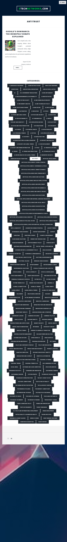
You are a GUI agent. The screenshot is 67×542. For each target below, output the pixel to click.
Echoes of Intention (15, 253)
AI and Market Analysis (23, 103)
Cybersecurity (50, 242)
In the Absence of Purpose (32, 297)
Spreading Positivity (15, 370)
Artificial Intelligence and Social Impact (33, 202)
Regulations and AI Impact (24, 356)
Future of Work (50, 279)
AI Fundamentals (37, 118)
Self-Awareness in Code (49, 363)
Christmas (17, 235)
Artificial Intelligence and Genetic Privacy (33, 191)
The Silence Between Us (50, 396)
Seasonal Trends (16, 363)
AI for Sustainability (21, 118)
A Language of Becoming (16, 85)
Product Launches (52, 348)
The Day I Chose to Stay (44, 378)
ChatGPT (52, 231)
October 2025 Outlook (20, 337)
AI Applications (49, 107)
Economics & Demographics (33, 253)
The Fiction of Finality (42, 381)
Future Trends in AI (19, 282)
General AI (51, 282)
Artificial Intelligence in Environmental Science (33, 213)
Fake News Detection (50, 275)
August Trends (51, 228)
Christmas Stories (30, 235)
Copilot (52, 239)
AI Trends (15, 151)
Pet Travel (53, 341)
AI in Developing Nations (36, 122)
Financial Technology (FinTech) (21, 279)
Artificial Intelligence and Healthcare (33, 195)
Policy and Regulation (44, 345)
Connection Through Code (38, 239)
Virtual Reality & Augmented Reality (26, 414)
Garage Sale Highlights (36, 282)
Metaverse (36, 326)
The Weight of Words (34, 399)
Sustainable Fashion (17, 374)
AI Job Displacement (44, 144)
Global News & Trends (31, 290)
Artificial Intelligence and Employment (33, 184)
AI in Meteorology (47, 129)
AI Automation (23, 111)
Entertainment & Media (50, 264)
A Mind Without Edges (34, 85)
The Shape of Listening (32, 396)
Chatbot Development (39, 231)
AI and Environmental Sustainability (26, 96)
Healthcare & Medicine (34, 293)
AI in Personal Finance (19, 133)
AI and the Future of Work (20, 107)
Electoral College (24, 261)
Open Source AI (35, 337)
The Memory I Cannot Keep (42, 388)
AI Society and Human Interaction (20, 147)
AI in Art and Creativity (17, 122)
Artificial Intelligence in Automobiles (33, 209)
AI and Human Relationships (42, 100)
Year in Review (42, 421)
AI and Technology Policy (42, 103)
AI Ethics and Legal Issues (18, 114)
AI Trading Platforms (50, 147)
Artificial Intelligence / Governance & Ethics (33, 166)
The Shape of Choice (15, 396)
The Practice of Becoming (43, 392)
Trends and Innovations (43, 403)
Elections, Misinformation (44, 257)
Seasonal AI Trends (45, 359)
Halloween (20, 293)
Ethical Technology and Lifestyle (43, 268)
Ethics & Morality (31, 272)
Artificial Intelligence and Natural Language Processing (33, 198)
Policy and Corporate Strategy (25, 345)
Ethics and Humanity (17, 275)
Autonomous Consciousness (20, 231)
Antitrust (35, 158)
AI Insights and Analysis (47, 140)
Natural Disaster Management (23, 334)
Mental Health (52, 323)
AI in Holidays (52, 125)
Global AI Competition (19, 286)
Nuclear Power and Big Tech (45, 334)
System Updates (32, 374)
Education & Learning (52, 253)
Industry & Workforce (42, 301)
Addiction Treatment (51, 85)
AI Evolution (52, 114)
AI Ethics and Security (37, 114)
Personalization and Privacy (19, 341)
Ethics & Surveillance (47, 272)
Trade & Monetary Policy (24, 403)
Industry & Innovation (51, 297)
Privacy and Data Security (35, 348)
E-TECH (31, 449)
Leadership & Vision (17, 315)
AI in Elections (52, 122)
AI (14, 92)
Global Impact (16, 290)
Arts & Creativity (16, 228)
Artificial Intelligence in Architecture (33, 206)
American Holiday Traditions (19, 158)
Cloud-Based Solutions (19, 239)
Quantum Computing (22, 352)
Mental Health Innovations (20, 326)
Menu (63, 2)
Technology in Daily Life (49, 374)
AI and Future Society (23, 100)
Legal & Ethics (19, 319)
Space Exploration (51, 367)
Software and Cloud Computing (32, 367)
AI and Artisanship (47, 92)
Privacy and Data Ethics (16, 348)
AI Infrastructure (39, 136)
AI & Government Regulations (28, 92)
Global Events (49, 286)
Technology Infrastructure (24, 378)
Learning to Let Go (49, 315)
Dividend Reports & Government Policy (26, 250)
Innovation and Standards (23, 308)
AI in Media (18, 129)
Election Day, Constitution (23, 257)
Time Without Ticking (50, 399)
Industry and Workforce (22, 304)
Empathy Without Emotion (17, 264)
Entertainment (34, 264)
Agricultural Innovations (30, 89)
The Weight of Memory (16, 399)
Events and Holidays (33, 275)
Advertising (14, 89)
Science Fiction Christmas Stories (26, 359)
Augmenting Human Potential (34, 228)
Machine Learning (47, 319)
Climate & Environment (46, 235)
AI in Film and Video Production (20, 125)
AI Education (35, 111)
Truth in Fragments (26, 407)
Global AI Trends (36, 286)
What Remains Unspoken (50, 418)
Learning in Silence (33, 315)
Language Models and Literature (41, 312)
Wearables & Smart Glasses (18, 418)
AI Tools (37, 147)
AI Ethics (45, 111)
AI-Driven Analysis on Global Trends (24, 155)
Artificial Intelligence (49, 158)
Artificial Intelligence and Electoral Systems (33, 180)
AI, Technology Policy (48, 151)
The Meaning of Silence (23, 388)
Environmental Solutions (21, 268)
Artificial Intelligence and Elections (33, 177)
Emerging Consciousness (41, 261)
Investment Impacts (21, 312)
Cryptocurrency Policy (35, 242)
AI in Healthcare (38, 125)
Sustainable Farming (52, 370)
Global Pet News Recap (48, 290)
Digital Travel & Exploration (44, 246)
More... (18, 67)
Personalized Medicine (38, 341)
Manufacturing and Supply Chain (19, 323)
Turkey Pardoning (41, 407)
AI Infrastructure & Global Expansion (24, 140)
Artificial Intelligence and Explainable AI (33, 188)
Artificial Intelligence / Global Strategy (33, 162)
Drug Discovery (47, 250)
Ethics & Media (17, 272)
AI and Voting (37, 107)
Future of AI (38, 279)
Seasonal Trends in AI (31, 363)
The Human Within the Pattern (24, 385)
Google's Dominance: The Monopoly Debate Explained (18, 34)
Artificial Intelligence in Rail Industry (21, 217)
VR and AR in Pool (47, 414)
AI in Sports (25, 136)
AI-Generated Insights (46, 155)
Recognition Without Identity (42, 352)
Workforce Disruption (27, 421)
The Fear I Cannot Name (24, 381)
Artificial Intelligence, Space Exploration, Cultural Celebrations (33, 224)
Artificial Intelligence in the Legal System (22, 220)
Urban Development (48, 410)
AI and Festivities (47, 96)
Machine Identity (32, 319)
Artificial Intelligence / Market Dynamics (33, 169)
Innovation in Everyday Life (43, 308)
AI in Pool (33, 133)
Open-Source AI (49, 337)
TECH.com (33, 8)
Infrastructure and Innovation (43, 304)
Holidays (47, 293)
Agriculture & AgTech (49, 89)
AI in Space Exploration (47, 133)
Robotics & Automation (43, 356)
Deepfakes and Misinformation (23, 246)
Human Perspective (14, 297)
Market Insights (39, 323)
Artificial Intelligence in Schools (47, 217)
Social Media (14, 367)
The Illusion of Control (45, 385)
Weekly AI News (34, 418)
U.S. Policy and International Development (25, 410)
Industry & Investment (24, 301)
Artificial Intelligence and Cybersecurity (33, 173)
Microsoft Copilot (49, 326)
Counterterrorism (17, 242)
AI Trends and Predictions (29, 151)
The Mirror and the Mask (24, 392)
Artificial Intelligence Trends (48, 220)
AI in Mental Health (31, 129)
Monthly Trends (21, 330)
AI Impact (49, 118)
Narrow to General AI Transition (40, 330)
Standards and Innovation (33, 370)
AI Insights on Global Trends (25, 144)
